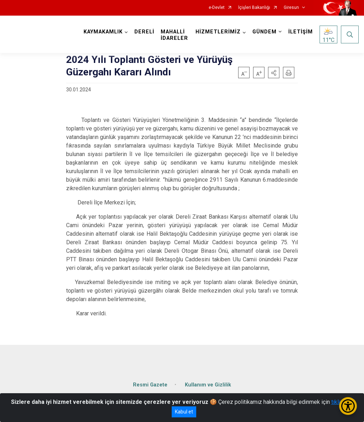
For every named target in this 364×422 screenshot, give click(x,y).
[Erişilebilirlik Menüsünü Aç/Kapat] (348, 406)
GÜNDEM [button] (264, 32)
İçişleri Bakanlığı (254, 7)
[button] (273, 72)
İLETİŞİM (300, 32)
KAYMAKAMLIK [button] (103, 32)
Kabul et (184, 412)
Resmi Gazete (150, 385)
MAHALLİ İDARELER (174, 35)
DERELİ (144, 32)
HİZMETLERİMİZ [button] (218, 32)
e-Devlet (217, 7)
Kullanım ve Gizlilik (208, 385)
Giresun (291, 7)
